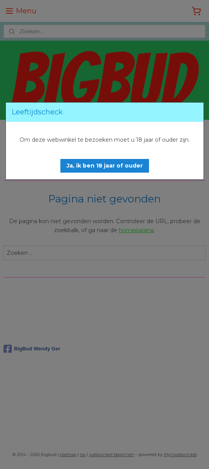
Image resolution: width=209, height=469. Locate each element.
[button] (104, 166)
